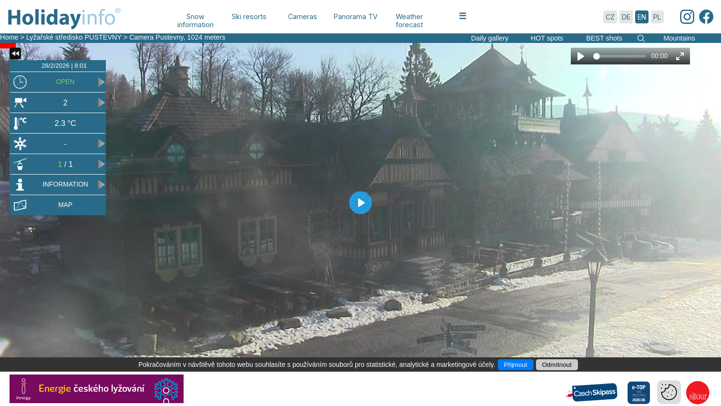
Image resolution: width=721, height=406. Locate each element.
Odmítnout (557, 364)
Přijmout (515, 364)
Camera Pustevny (156, 37)
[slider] (619, 56)
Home (9, 37)
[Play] (580, 56)
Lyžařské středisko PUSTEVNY (74, 37)
